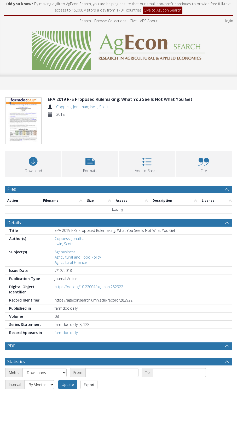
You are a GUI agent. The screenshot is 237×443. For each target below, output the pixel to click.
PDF (11, 346)
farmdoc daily (66, 332)
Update (68, 384)
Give (133, 20)
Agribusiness (65, 251)
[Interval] (39, 384)
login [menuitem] (229, 20)
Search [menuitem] (85, 20)
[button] (90, 163)
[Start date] (111, 372)
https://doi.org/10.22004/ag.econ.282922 (89, 286)
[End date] (179, 372)
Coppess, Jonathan (72, 106)
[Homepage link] (118, 49)
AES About (149, 20)
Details (14, 223)
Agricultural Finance (71, 262)
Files (11, 189)
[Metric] (44, 372)
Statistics (16, 361)
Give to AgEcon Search (162, 10)
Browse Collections (110, 20)
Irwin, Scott (99, 106)
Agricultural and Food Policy (78, 257)
